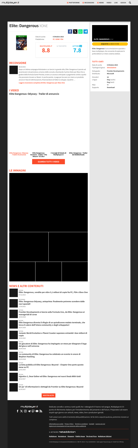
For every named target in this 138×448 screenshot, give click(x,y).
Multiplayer (53, 436)
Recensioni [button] (88, 3)
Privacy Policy (69, 424)
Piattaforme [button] (73, 3)
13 (81, 46)
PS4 (61, 39)
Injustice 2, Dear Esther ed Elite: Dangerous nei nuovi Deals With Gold (50, 376)
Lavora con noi (100, 424)
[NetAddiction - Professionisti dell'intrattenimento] (67, 432)
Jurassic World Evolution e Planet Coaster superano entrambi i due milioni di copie (53, 334)
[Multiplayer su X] (21, 411)
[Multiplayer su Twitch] (33, 411)
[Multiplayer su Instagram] (25, 411)
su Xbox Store (110, 44)
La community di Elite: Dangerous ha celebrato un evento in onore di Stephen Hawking (49, 355)
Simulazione (111, 67)
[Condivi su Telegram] (85, 31)
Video (109, 3)
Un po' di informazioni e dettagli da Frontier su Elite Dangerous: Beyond (51, 386)
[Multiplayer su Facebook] (17, 411)
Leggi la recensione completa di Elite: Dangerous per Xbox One (42, 83)
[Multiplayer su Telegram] (29, 411)
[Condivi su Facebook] (70, 31)
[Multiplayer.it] (10, 3)
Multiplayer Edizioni (104, 436)
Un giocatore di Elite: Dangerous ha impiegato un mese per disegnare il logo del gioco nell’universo (53, 344)
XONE (57, 39)
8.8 (46, 50)
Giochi (123, 3)
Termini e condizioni (81, 424)
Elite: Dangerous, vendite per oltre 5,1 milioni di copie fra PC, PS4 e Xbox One (53, 292)
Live (116, 3)
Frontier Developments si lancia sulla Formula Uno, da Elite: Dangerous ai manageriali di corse (52, 313)
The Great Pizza (91, 436)
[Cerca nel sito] (130, 2)
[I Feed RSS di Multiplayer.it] (41, 411)
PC (54, 39)
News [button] (100, 3)
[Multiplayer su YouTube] (37, 411)
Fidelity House (80, 436)
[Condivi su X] (75, 31)
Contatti (91, 424)
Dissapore (70, 436)
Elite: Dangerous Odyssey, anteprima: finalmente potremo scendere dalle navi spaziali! (52, 302)
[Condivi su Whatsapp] (80, 31)
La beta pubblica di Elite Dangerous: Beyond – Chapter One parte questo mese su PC (51, 365)
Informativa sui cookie (56, 424)
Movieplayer (62, 436)
